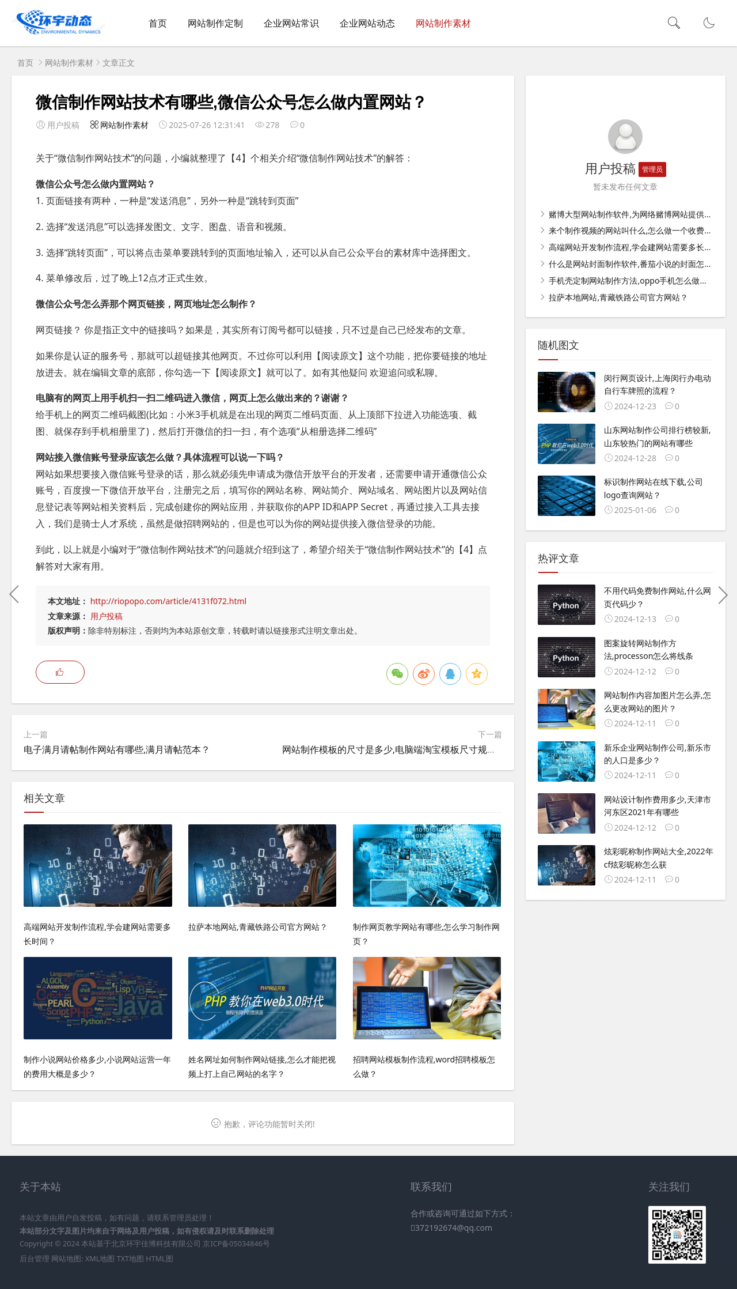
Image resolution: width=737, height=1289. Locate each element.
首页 (158, 23)
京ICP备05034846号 (236, 1244)
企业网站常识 (291, 23)
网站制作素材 (443, 23)
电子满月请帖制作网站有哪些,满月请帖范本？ (117, 749)
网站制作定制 (215, 23)
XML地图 (100, 1259)
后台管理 (35, 1259)
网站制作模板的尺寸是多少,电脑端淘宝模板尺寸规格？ (394, 749)
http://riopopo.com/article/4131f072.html (168, 600)
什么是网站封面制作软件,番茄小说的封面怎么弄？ (637, 263)
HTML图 (159, 1259)
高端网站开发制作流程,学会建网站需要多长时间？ (637, 247)
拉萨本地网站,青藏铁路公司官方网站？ (617, 297)
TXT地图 (130, 1259)
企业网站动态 (367, 23)
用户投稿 (106, 615)
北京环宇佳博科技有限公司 (156, 1244)
